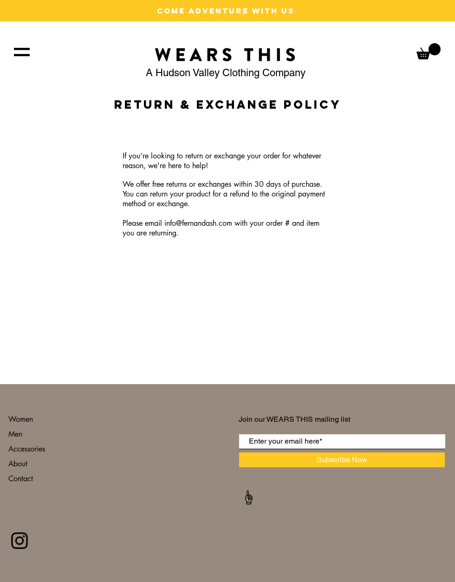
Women (20, 419)
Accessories (27, 449)
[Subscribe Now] (342, 459)
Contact (21, 479)
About (19, 464)
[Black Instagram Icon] (19, 541)
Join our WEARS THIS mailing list (295, 419)
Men (15, 434)
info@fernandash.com (198, 223)
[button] (22, 52)
